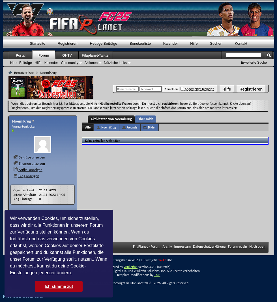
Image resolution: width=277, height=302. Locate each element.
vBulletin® (131, 267)
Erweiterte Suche (254, 63)
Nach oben (257, 246)
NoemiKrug (108, 127)
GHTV (67, 55)
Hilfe (226, 89)
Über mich (145, 119)
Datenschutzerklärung (209, 246)
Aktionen (91, 63)
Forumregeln (237, 246)
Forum (43, 55)
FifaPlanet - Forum (146, 246)
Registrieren (251, 89)
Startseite (37, 43)
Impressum (182, 246)
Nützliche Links (115, 63)
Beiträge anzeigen (29, 157)
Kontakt (241, 43)
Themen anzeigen (29, 163)
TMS (157, 275)
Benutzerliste (140, 43)
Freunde (132, 127)
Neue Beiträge (21, 63)
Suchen (216, 43)
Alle (88, 127)
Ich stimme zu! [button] (59, 286)
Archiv (167, 246)
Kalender (170, 43)
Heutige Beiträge (103, 43)
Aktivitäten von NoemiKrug (111, 119)
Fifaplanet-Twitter (96, 55)
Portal (20, 55)
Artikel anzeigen (27, 170)
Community (69, 63)
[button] (74, 273)
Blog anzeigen (26, 176)
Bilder (152, 127)
